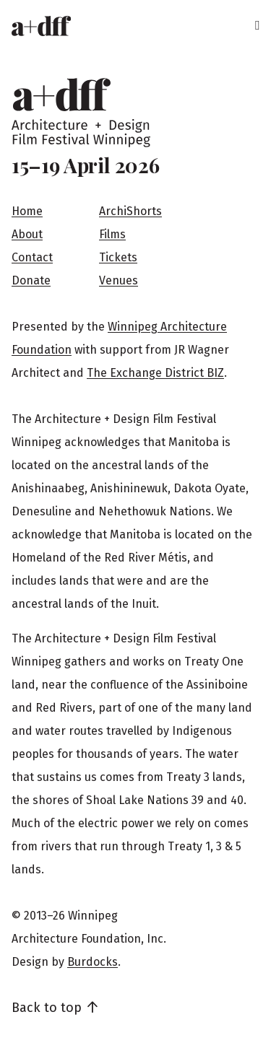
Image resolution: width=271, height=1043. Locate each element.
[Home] (41, 26)
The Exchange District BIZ (155, 373)
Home (27, 211)
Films (112, 234)
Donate (31, 280)
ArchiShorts (130, 211)
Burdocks (92, 962)
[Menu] (257, 26)
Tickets (118, 257)
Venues (118, 280)
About (27, 234)
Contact (32, 257)
